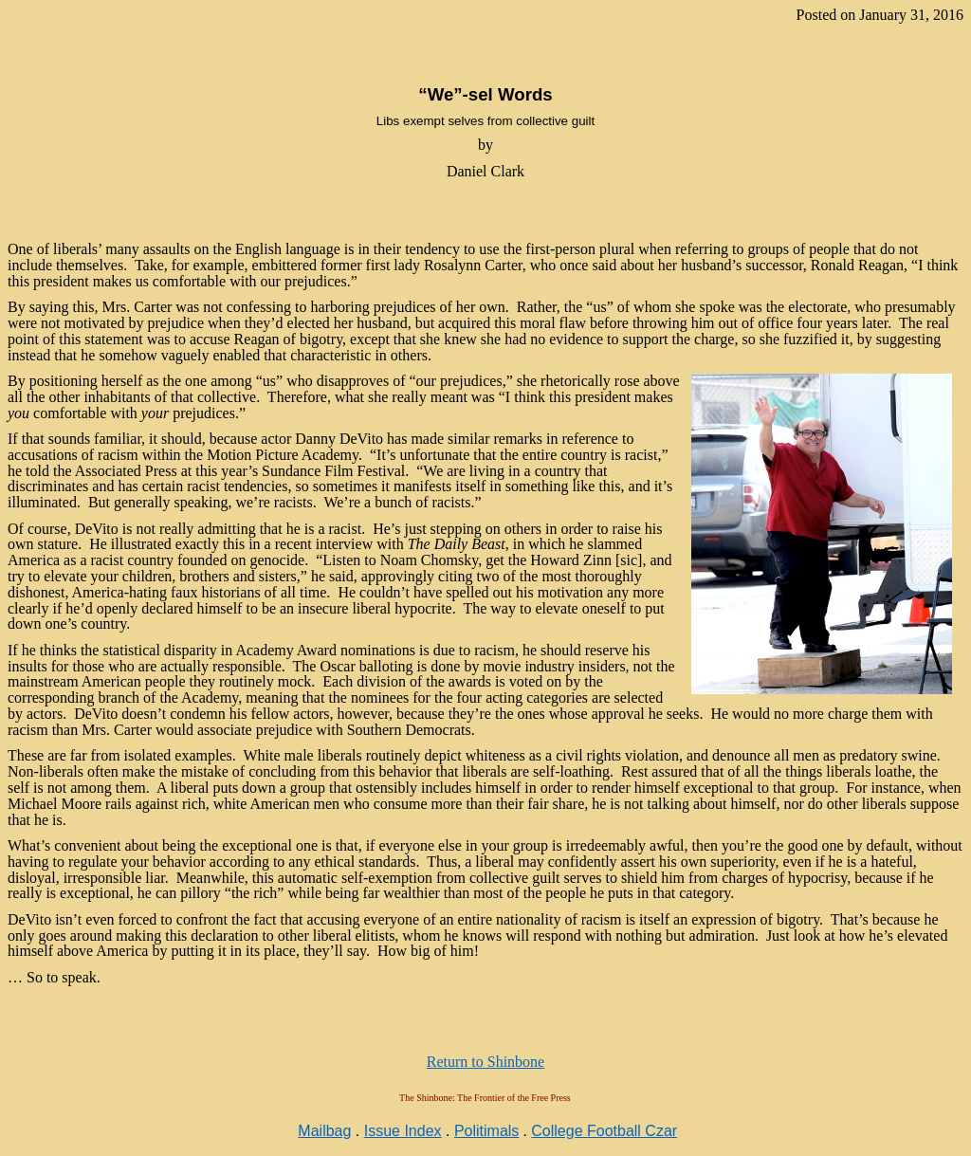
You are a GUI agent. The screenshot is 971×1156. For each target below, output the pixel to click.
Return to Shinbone (485, 1062)
